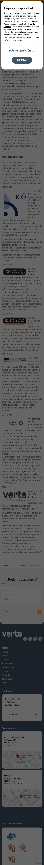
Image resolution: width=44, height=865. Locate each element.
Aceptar (22, 60)
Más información (22, 51)
